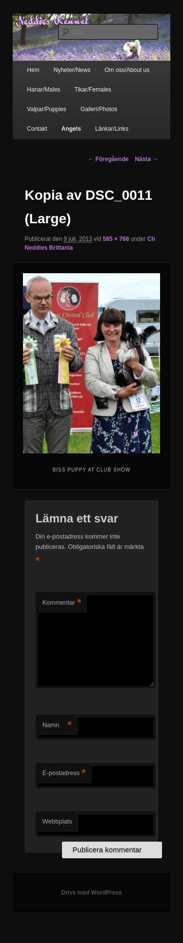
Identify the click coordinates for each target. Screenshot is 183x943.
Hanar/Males (43, 89)
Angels (71, 128)
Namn (57, 725)
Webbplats (57, 821)
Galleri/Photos (99, 109)
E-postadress (64, 773)
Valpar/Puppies (46, 109)
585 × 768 (116, 239)
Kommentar (61, 603)
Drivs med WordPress (91, 892)
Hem (33, 70)
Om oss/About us (126, 70)
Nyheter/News (72, 70)
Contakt (37, 128)
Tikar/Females (92, 89)
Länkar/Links (111, 128)
